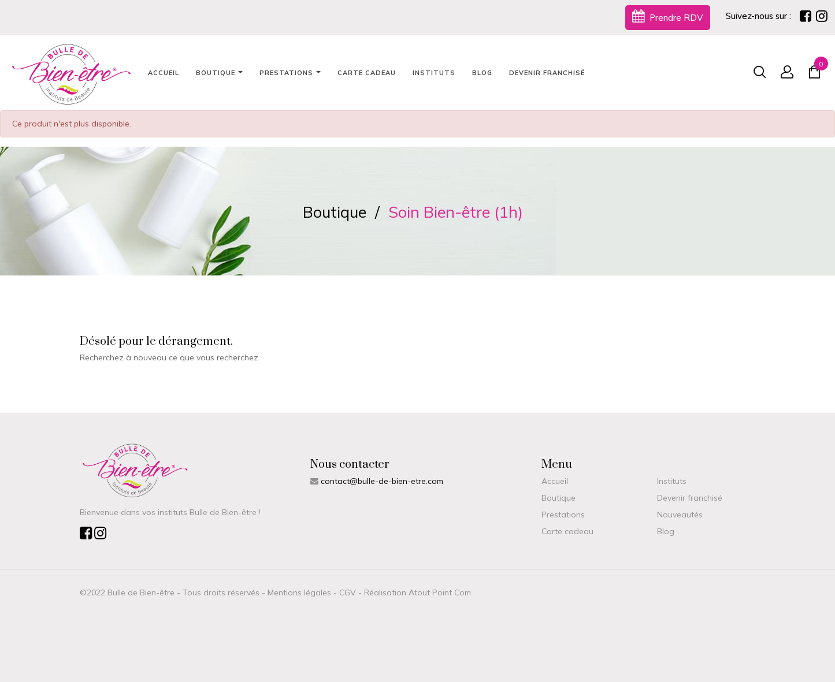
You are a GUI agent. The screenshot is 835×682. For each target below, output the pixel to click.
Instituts (671, 481)
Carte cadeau (567, 531)
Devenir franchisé (689, 498)
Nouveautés (680, 514)
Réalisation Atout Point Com (417, 592)
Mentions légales (299, 592)
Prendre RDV (667, 16)
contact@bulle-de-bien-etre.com (382, 481)
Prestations (563, 514)
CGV (347, 592)
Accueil (554, 481)
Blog (665, 531)
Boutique (558, 498)
